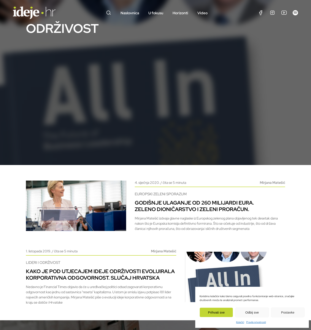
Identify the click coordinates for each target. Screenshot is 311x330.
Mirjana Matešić (272, 185)
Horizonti (180, 12)
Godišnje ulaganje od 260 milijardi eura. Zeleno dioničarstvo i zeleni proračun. (194, 208)
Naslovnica (130, 12)
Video (202, 12)
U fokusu (155, 12)
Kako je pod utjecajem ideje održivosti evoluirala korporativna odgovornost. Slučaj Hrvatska (100, 279)
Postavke (287, 312)
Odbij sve (252, 312)
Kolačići (240, 322)
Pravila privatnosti (256, 322)
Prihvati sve (216, 312)
